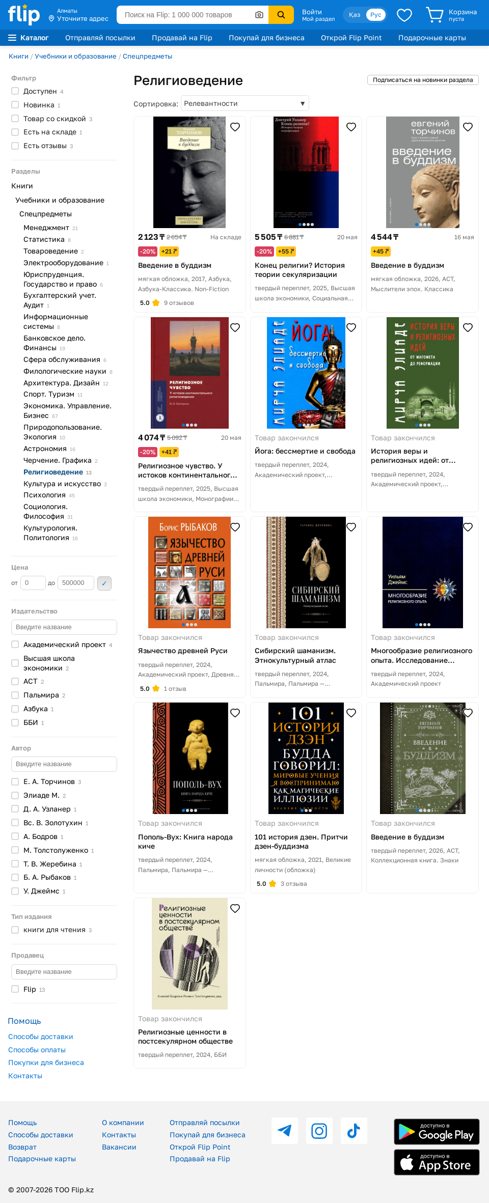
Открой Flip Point (351, 37)
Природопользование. (62, 432)
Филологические (68, 371)
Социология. (48, 511)
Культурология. (50, 532)
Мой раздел (318, 19)
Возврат (22, 1146)
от (28, 583)
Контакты (25, 1075)
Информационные (55, 321)
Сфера (64, 359)
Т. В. (52, 863)
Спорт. (53, 393)
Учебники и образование (76, 56)
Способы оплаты (37, 1049)
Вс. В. (55, 822)
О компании (123, 1122)
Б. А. (49, 877)
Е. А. (52, 781)
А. (43, 836)
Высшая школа (49, 663)
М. (58, 850)
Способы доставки (40, 1036)
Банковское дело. (54, 342)
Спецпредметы (147, 56)
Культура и (65, 483)
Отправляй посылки (100, 37)
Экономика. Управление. (67, 410)
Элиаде (44, 795)
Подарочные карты (432, 37)
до (71, 583)
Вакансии (119, 1146)
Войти (312, 11)
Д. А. (49, 808)
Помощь (22, 1122)
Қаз (354, 14)
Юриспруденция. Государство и (63, 279)
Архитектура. (65, 382)
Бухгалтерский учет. (59, 300)
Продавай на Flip (182, 37)
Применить (104, 583)
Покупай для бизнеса (267, 37)
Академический (68, 644)
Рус (376, 14)
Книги (19, 56)
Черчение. (60, 460)
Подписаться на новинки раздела (423, 79)
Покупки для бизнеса (46, 1062)
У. (44, 890)
